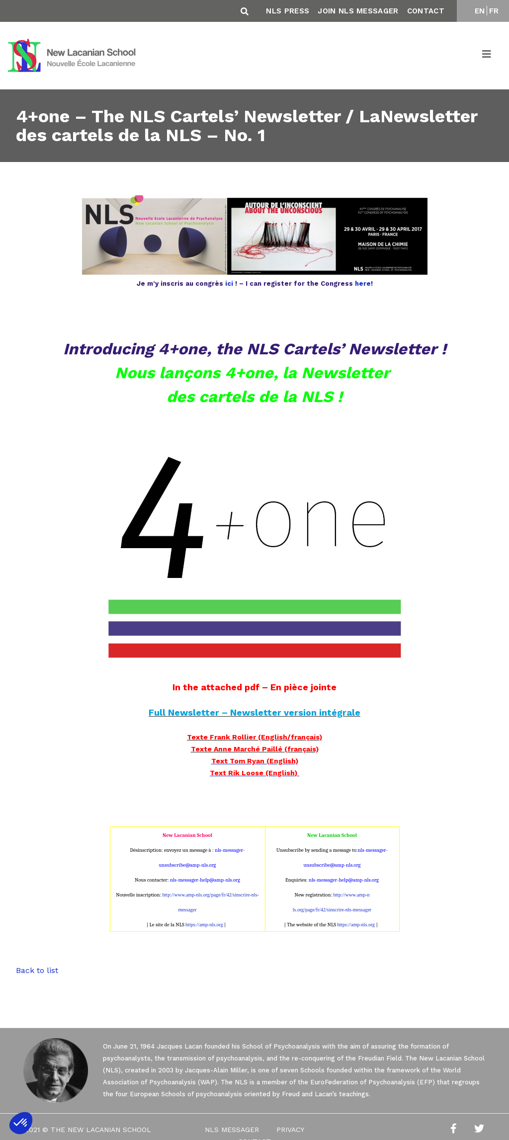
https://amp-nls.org (204, 924)
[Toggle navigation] (487, 56)
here (363, 283)
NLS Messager (232, 1130)
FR (494, 10)
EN (480, 10)
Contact (425, 10)
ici (229, 283)
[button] (21, 1123)
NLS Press (287, 10)
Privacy (290, 1130)
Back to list (37, 970)
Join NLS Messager (358, 10)
